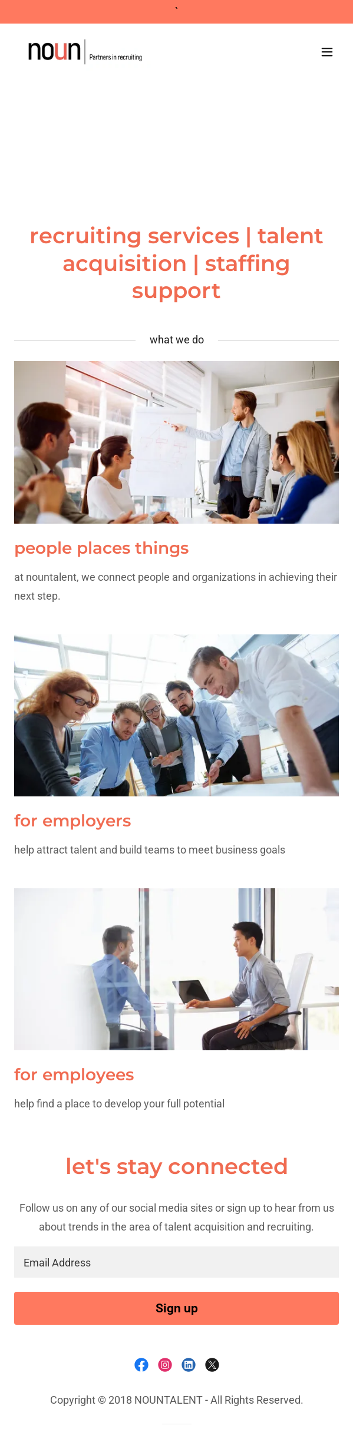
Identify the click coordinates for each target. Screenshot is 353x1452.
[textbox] (176, 1262)
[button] (327, 52)
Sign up (177, 1308)
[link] (85, 51)
